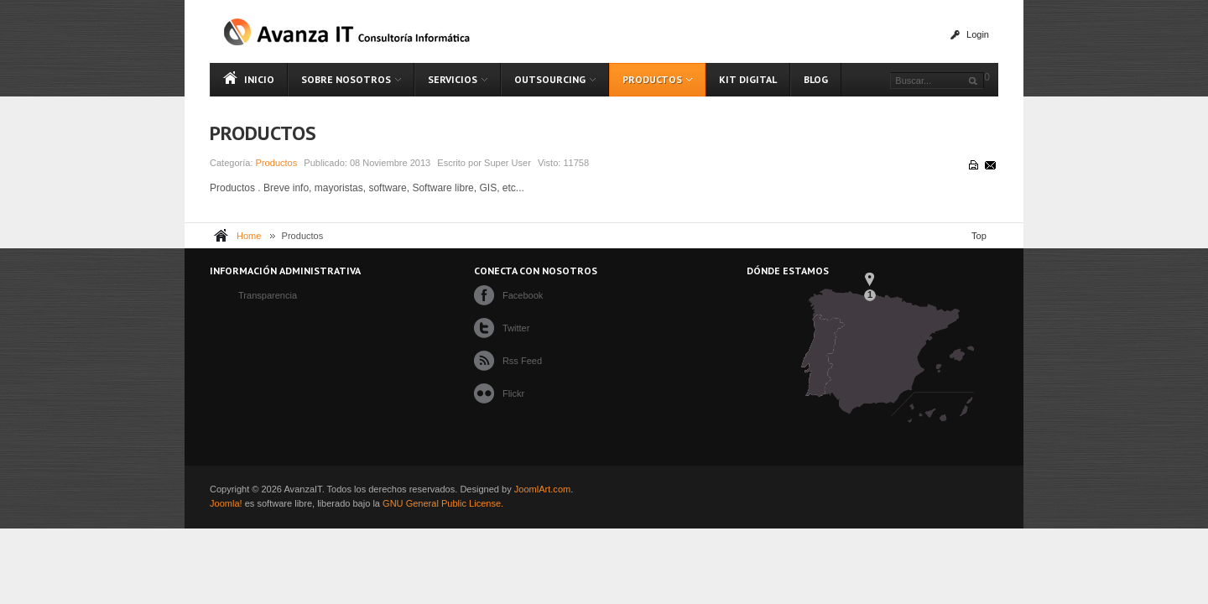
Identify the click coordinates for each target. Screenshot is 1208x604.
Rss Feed (522, 361)
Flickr (513, 393)
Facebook (522, 295)
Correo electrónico (989, 164)
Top (979, 236)
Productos (263, 133)
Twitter (516, 328)
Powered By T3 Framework (966, 496)
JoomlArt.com (542, 489)
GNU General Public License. (443, 503)
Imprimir (972, 164)
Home (249, 236)
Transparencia (267, 295)
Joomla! (226, 503)
